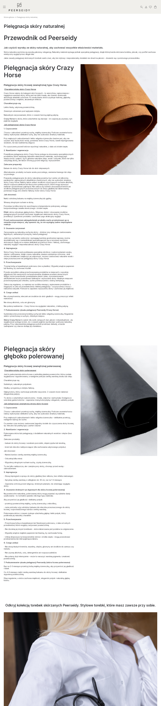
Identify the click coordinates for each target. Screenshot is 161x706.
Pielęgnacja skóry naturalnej (27, 17)
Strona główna (9, 17)
